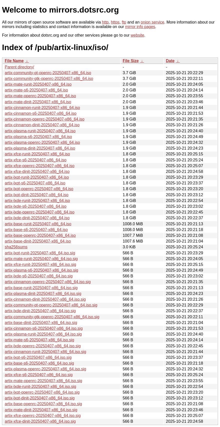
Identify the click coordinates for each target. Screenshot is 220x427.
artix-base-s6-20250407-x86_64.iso (36, 230)
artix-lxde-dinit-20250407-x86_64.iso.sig (40, 311)
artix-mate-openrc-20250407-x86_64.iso (40, 96)
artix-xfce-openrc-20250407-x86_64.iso (39, 166)
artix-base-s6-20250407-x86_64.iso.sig (39, 363)
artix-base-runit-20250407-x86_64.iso (38, 224)
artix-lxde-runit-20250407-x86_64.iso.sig (40, 386)
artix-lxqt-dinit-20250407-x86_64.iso (36, 195)
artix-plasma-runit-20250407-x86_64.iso (40, 131)
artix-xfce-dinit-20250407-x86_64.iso (37, 171)
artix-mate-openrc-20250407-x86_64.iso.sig (43, 381)
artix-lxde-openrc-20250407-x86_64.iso (39, 212)
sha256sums (16, 247)
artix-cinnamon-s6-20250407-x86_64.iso (40, 113)
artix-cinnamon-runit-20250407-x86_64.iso (42, 107)
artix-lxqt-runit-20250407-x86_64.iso (37, 177)
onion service (152, 22)
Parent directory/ (19, 67)
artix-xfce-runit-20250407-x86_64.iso (37, 154)
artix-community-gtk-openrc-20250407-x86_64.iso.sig (52, 317)
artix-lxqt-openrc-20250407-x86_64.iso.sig (42, 392)
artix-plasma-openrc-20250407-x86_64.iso (42, 142)
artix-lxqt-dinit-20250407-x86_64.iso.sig (40, 398)
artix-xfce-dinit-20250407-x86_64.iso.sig (40, 421)
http (105, 22)
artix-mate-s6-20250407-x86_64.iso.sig (39, 340)
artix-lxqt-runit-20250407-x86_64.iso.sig (40, 253)
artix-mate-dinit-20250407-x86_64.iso (38, 102)
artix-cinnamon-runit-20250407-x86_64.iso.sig (45, 352)
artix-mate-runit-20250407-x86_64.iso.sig (41, 259)
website (137, 35)
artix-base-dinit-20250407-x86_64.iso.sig (41, 323)
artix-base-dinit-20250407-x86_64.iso (38, 241)
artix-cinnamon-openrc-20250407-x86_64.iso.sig (48, 282)
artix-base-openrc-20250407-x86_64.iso (40, 235)
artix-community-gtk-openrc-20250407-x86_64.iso (49, 78)
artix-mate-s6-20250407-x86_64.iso (36, 90)
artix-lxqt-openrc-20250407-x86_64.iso (39, 189)
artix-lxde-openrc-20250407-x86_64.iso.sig (43, 346)
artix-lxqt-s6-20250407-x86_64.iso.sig (38, 357)
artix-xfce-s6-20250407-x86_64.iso (35, 160)
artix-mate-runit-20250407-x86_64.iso (38, 84)
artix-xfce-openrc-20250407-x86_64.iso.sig (43, 415)
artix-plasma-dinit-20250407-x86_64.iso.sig (43, 293)
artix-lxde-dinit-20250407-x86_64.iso (37, 218)
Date (170, 61)
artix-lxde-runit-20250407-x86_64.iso (37, 200)
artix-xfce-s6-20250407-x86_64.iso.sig (39, 375)
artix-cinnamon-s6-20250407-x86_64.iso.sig (44, 328)
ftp (124, 22)
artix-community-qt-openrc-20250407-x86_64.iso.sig (51, 305)
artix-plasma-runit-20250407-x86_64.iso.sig (43, 334)
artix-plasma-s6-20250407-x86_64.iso (38, 137)
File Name (14, 61)
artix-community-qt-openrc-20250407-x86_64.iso (48, 73)
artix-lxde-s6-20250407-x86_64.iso (35, 206)
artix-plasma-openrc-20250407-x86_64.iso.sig (45, 369)
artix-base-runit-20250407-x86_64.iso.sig (41, 288)
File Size (131, 61)
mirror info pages (140, 27)
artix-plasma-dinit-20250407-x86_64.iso (40, 148)
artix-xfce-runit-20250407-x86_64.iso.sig (40, 264)
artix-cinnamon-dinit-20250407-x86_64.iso (42, 125)
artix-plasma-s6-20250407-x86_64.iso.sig (41, 270)
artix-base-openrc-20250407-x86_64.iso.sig (43, 404)
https (115, 22)
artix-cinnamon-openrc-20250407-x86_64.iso (44, 119)
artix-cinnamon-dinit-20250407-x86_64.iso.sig (45, 299)
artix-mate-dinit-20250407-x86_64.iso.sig (41, 410)
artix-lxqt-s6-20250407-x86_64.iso (35, 183)
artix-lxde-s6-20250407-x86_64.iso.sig (39, 276)
